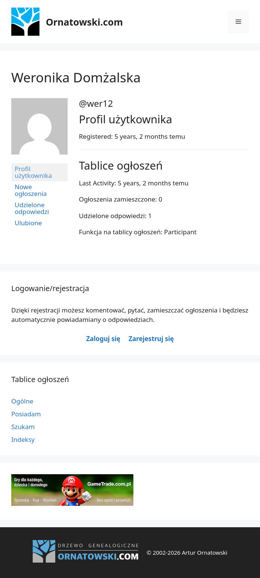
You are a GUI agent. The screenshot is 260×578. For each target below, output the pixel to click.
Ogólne (22, 401)
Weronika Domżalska (76, 77)
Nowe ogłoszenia (31, 190)
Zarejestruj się (151, 338)
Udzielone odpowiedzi (32, 208)
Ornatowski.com (84, 21)
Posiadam (26, 414)
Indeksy (23, 439)
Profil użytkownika (33, 172)
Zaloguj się (103, 338)
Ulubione (28, 222)
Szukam (23, 426)
